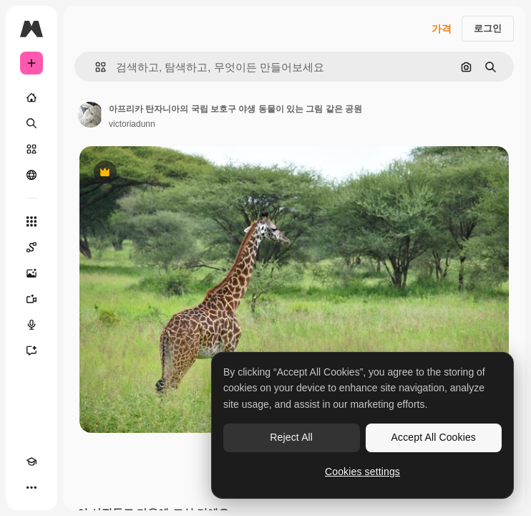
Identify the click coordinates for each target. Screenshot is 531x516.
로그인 (488, 28)
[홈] (31, 97)
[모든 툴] (31, 221)
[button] (95, 67)
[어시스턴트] (31, 350)
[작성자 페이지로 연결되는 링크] (90, 115)
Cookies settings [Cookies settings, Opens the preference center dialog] (362, 471)
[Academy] (31, 461)
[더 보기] (31, 487)
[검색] (31, 123)
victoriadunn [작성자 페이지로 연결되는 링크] (132, 124)
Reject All (291, 437)
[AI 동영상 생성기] (31, 298)
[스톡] (31, 149)
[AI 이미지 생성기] (31, 273)
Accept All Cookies (433, 437)
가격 (442, 28)
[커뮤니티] (31, 174)
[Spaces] (31, 247)
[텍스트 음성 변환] (31, 324)
